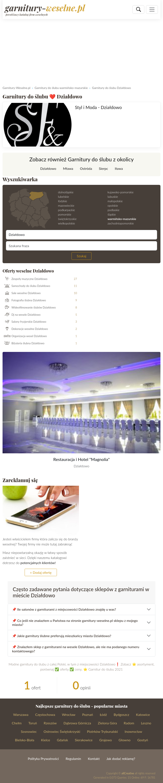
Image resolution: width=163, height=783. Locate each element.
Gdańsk (62, 740)
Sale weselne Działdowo (22, 293)
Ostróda (86, 168)
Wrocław (69, 714)
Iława (119, 168)
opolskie (113, 205)
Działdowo (48, 168)
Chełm (17, 723)
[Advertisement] (81, 50)
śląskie (112, 214)
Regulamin (73, 759)
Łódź (103, 714)
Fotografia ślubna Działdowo (24, 300)
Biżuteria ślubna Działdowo (23, 343)
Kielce (45, 740)
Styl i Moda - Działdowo (98, 107)
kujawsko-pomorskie (121, 192)
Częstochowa (45, 714)
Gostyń (142, 740)
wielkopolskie (66, 223)
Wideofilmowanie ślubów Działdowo (29, 307)
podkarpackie (66, 210)
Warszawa (20, 714)
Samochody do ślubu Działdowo (26, 286)
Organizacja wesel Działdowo (25, 336)
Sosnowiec (29, 731)
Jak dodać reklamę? (120, 759)
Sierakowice (84, 740)
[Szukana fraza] (81, 245)
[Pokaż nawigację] (152, 9)
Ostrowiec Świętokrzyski (62, 731)
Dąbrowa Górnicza (77, 723)
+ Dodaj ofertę (41, 572)
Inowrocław (133, 731)
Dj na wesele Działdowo (22, 314)
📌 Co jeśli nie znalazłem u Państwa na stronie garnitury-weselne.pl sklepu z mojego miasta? (75, 622)
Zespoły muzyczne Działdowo (25, 279)
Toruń (32, 723)
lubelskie (63, 196)
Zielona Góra (107, 723)
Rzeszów (50, 723)
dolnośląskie (65, 192)
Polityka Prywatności (43, 759)
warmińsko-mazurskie (122, 219)
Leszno (146, 723)
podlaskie (113, 210)
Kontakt (94, 759)
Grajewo (105, 740)
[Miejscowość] (81, 234)
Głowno (125, 740)
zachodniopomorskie (121, 223)
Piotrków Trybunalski (102, 731)
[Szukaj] (138, 9)
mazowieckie (66, 205)
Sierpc (103, 168)
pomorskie (64, 214)
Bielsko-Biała (24, 740)
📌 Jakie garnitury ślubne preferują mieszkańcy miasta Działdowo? (61, 636)
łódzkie (62, 201)
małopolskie (115, 201)
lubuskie (113, 196)
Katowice (143, 714)
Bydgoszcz (121, 714)
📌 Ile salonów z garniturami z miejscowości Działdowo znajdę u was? (64, 609)
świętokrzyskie (67, 219)
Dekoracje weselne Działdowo (25, 329)
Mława (68, 168)
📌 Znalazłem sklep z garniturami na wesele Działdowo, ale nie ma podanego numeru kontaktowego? (75, 649)
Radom (129, 723)
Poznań (87, 714)
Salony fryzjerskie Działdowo (24, 321)
